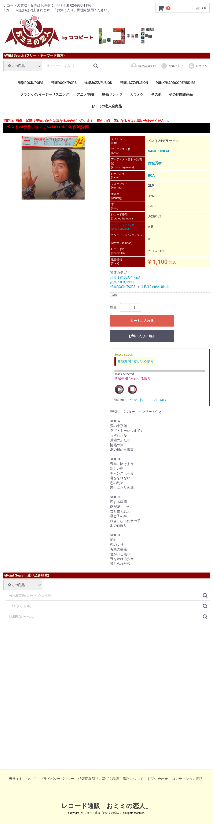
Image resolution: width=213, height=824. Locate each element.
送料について (133, 779)
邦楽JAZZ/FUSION (134, 83)
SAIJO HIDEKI (158, 151)
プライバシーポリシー (57, 779)
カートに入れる (142, 321)
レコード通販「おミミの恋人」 (106, 806)
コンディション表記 (187, 779)
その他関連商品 (181, 94)
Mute (133, 400)
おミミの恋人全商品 (106, 106)
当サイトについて (22, 779)
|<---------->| (148, 400)
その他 (156, 94)
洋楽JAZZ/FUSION (98, 83)
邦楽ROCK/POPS (64, 83)
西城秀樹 (155, 163)
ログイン (198, 66)
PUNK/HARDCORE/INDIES (175, 83)
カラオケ (137, 94)
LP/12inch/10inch (155, 287)
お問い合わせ (157, 779)
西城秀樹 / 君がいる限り (135, 361)
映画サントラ (112, 94)
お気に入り (172, 66)
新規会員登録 (143, 66)
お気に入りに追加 (141, 336)
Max (163, 400)
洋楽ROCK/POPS (30, 83)
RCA (151, 175)
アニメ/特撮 (86, 94)
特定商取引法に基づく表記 (98, 779)
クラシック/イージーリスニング (44, 94)
